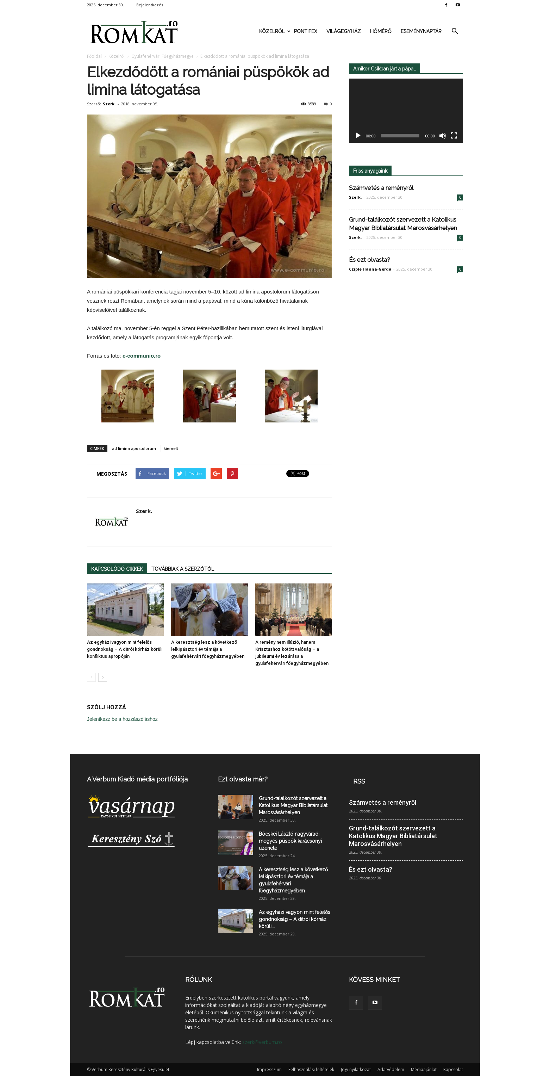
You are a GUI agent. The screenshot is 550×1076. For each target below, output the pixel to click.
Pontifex (305, 31)
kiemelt (171, 448)
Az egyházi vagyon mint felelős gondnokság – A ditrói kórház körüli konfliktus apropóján (124, 649)
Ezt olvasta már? (243, 779)
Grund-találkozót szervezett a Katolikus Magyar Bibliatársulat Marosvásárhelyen (293, 805)
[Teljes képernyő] (453, 136)
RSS (359, 781)
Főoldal (94, 56)
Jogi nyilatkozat (356, 1069)
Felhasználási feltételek (311, 1069)
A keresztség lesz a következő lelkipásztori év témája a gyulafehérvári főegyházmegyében (207, 649)
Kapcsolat (453, 1069)
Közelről (274, 31)
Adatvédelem (390, 1069)
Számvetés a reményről (381, 187)
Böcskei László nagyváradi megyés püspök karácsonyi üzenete (290, 841)
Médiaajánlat (424, 1069)
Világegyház (343, 31)
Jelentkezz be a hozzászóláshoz (122, 719)
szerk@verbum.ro (262, 1042)
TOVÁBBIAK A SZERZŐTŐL (182, 569)
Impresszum (269, 1069)
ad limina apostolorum (134, 448)
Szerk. (109, 103)
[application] (406, 111)
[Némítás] (442, 136)
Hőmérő (381, 31)
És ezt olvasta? (369, 259)
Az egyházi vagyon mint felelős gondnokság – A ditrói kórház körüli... (294, 919)
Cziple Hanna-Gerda (370, 269)
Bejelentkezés (149, 4)
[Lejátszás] (358, 136)
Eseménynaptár (421, 31)
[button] (454, 31)
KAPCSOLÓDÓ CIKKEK (117, 569)
